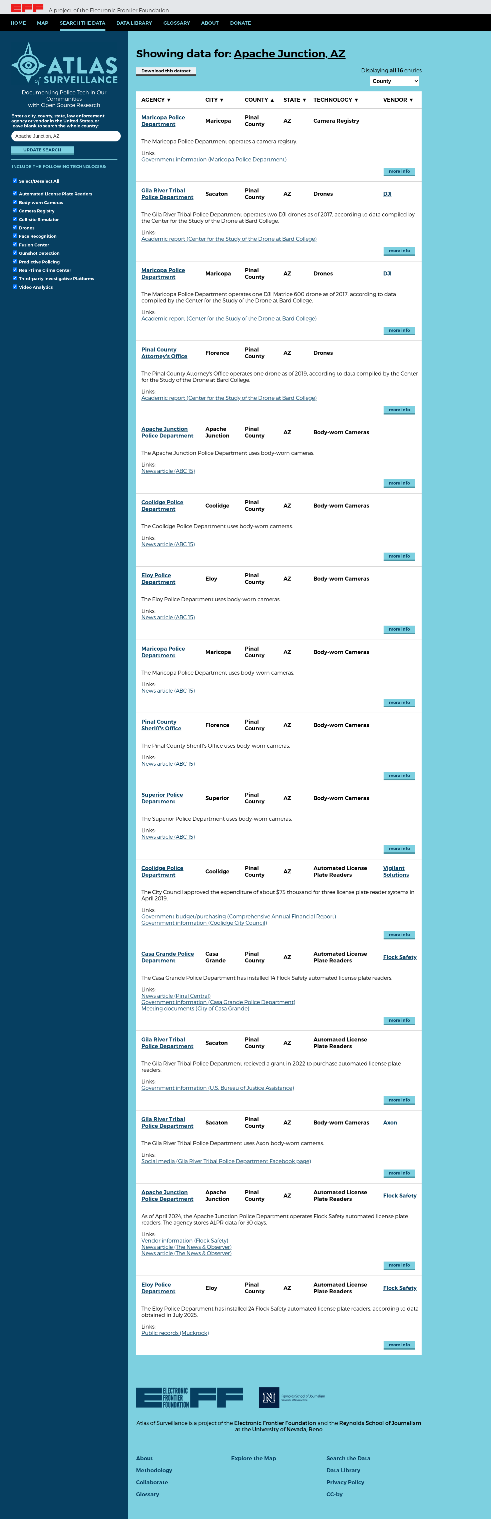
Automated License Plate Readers (52, 193)
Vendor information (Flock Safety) (184, 1240)
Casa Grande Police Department (167, 957)
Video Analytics (33, 287)
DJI (387, 194)
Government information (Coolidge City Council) (204, 922)
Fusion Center (31, 244)
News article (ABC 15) (168, 471)
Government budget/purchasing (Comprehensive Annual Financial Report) (238, 916)
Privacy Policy (345, 1482)
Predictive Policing (36, 261)
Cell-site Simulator (36, 219)
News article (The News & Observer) (186, 1247)
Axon (390, 1122)
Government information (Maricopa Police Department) (214, 159)
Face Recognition (35, 236)
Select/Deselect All (36, 181)
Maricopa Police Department (163, 120)
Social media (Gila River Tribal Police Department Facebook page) (226, 1161)
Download (165, 70)
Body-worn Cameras (38, 202)
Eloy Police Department (158, 578)
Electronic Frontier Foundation (129, 10)
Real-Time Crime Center (42, 270)
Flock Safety (400, 957)
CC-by (335, 1494)
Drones (23, 227)
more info (399, 171)
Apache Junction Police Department (167, 432)
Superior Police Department (162, 798)
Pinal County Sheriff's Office (161, 725)
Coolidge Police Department (162, 505)
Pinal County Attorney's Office (164, 352)
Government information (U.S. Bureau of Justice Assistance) (217, 1087)
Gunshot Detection (36, 253)
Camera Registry (33, 210)
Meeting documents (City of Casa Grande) (195, 1008)
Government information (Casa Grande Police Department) (218, 1002)
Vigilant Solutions (396, 871)
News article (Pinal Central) (175, 995)
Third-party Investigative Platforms (53, 278)
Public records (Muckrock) (175, 1333)
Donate (240, 23)
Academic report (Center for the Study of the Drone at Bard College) (229, 238)
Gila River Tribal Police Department (167, 193)
